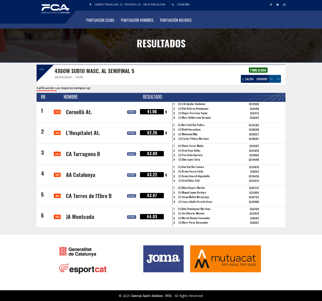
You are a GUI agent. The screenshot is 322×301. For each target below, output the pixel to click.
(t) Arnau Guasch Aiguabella (194, 176)
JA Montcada (80, 216)
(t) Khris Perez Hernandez (193, 222)
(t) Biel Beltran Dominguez (193, 108)
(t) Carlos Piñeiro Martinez (193, 138)
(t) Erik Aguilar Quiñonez (191, 104)
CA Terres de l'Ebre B (89, 196)
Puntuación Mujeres (175, 20)
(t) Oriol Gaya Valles (189, 150)
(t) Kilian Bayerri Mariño (191, 188)
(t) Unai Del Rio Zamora (191, 167)
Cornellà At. (79, 112)
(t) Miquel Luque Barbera (192, 192)
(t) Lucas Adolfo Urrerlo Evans (195, 201)
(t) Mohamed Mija (188, 134)
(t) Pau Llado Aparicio (190, 155)
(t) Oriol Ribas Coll (188, 180)
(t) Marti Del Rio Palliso (191, 125)
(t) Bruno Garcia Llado (190, 171)
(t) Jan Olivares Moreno (191, 213)
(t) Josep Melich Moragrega (193, 197)
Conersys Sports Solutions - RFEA (151, 295)
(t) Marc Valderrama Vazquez (194, 117)
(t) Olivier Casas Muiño (190, 146)
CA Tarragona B (83, 154)
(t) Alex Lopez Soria (189, 159)
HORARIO (262, 78)
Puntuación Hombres (137, 20)
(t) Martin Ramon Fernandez (194, 218)
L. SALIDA (248, 78)
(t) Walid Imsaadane (189, 129)
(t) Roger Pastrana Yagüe (192, 113)
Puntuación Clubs (100, 20)
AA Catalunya (80, 174)
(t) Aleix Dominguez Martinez (194, 209)
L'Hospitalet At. (83, 133)
